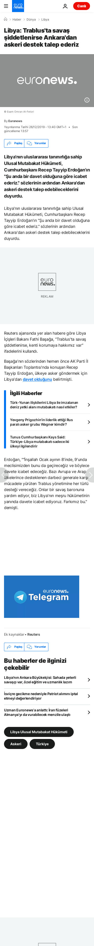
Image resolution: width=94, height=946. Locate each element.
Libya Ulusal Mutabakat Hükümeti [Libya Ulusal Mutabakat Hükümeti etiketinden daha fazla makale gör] (38, 731)
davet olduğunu (37, 379)
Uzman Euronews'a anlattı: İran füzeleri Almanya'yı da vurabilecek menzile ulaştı (37, 712)
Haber (17, 19)
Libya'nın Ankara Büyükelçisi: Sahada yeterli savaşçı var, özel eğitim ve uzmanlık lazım (40, 679)
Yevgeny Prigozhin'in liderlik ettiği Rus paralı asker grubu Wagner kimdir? (41, 422)
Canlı (81, 6)
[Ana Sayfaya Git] (18, 6)
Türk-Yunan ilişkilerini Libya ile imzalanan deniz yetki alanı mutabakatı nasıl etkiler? (44, 404)
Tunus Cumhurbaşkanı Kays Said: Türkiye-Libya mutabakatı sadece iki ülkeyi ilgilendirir (39, 441)
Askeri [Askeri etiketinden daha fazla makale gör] (15, 743)
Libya (45, 19)
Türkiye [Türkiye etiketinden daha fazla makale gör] (42, 743)
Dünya (31, 19)
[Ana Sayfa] (5, 19)
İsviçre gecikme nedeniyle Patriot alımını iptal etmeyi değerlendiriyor (41, 696)
